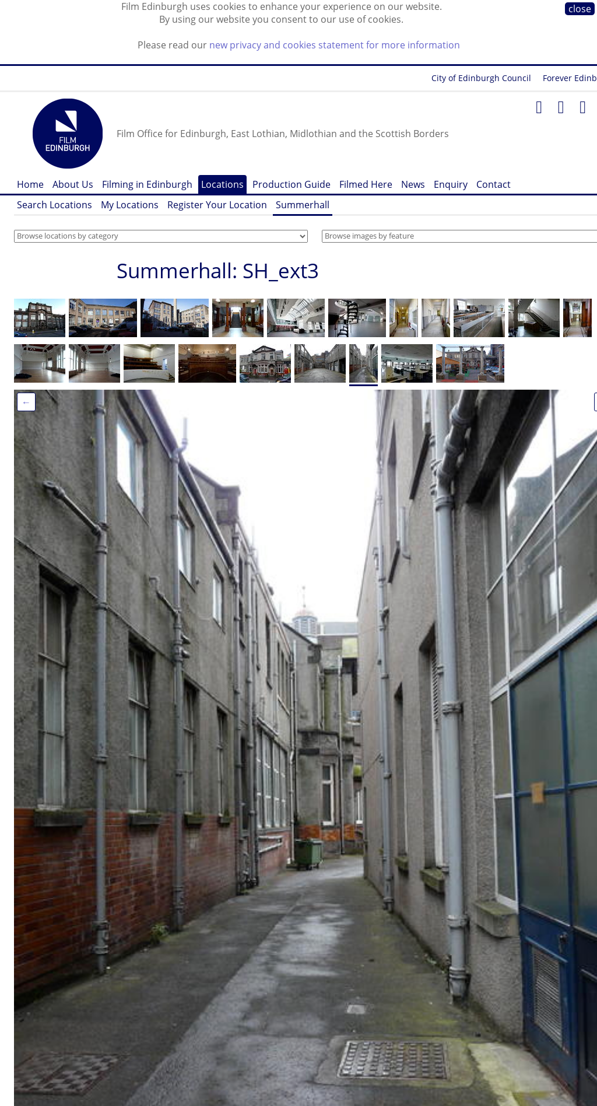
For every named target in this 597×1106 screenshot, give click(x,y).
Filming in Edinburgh (147, 184)
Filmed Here (365, 184)
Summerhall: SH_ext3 (218, 270)
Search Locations (54, 204)
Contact (493, 184)
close (579, 8)
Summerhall (302, 204)
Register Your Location (217, 204)
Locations (222, 184)
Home (30, 184)
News (413, 184)
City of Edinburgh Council (481, 77)
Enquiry (451, 184)
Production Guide (291, 184)
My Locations (130, 204)
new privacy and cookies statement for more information (334, 44)
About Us (72, 184)
